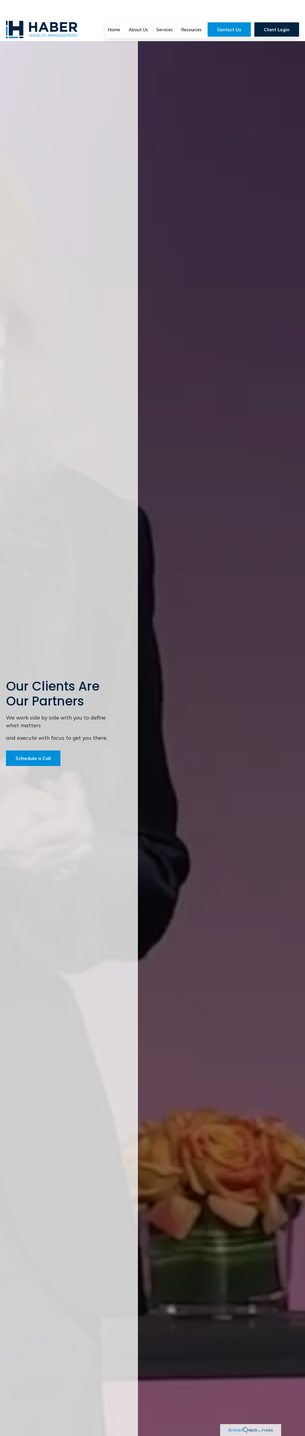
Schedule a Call (33, 758)
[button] (114, 11)
